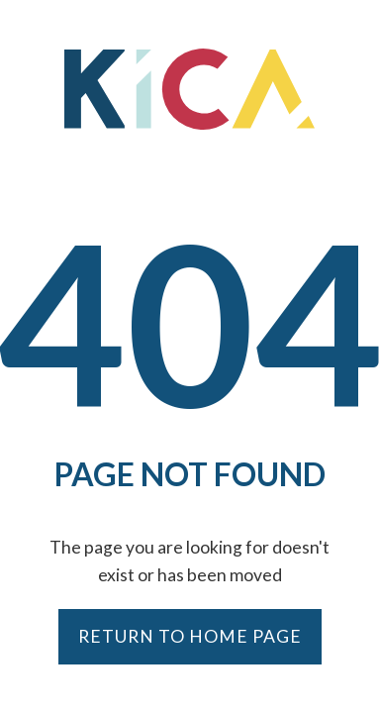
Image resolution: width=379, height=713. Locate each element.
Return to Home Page (190, 636)
